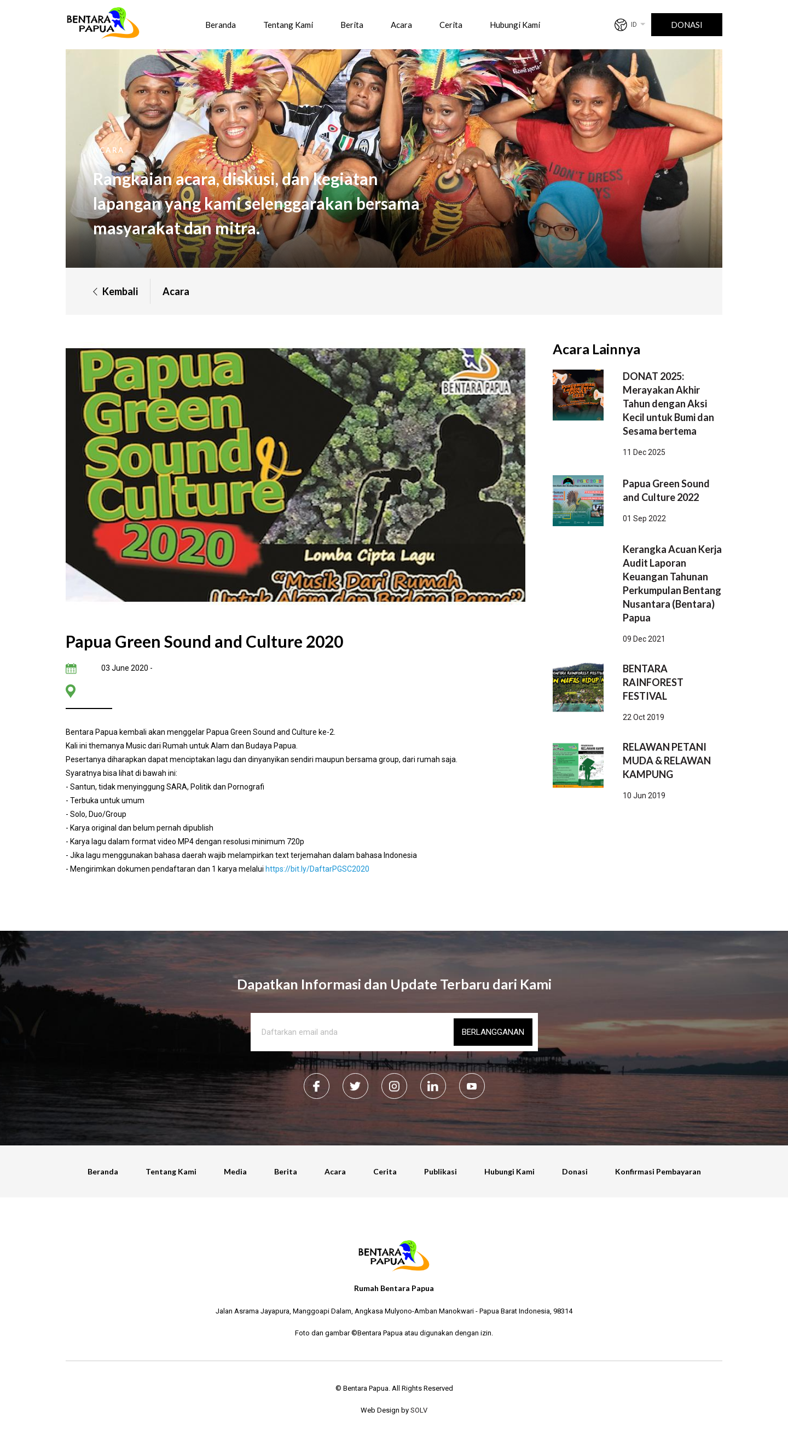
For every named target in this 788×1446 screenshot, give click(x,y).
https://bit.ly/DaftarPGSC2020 (317, 869)
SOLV (418, 1410)
